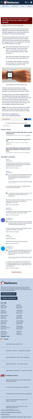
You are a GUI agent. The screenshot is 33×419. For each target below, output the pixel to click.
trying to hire (8, 42)
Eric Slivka (21, 25)
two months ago (22, 96)
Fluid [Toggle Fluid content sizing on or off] (18, 416)
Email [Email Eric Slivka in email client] (17, 307)
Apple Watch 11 (15, 114)
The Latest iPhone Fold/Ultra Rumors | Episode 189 (17, 387)
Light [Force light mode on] (27, 416)
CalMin (7, 235)
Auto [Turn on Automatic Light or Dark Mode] (25, 416)
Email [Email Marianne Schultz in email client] (17, 323)
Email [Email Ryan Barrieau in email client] (17, 328)
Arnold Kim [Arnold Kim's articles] (3, 305)
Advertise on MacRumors (9, 298)
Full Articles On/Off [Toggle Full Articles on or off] (12, 416)
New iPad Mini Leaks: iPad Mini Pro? (14, 344)
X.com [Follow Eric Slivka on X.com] (20, 307)
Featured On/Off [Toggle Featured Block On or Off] (4, 416)
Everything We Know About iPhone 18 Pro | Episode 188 (18, 393)
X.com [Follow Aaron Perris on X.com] (20, 334)
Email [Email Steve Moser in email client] (2, 334)
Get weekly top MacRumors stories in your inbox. (16, 123)
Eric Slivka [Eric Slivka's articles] (18, 305)
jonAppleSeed (9, 218)
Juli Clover (28, 135)
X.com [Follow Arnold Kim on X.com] (5, 307)
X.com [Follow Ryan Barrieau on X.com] (20, 328)
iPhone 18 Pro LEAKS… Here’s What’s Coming (16, 363)
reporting (8, 32)
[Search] (28, 2)
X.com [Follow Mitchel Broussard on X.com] (5, 318)
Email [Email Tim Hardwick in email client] (17, 318)
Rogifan (8, 171)
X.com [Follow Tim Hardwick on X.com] (20, 318)
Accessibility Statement (5, 414)
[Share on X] (25, 119)
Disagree (16, 167)
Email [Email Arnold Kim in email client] (2, 307)
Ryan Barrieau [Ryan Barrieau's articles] (19, 326)
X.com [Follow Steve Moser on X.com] (5, 334)
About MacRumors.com (8, 294)
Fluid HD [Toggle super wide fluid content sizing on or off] (21, 416)
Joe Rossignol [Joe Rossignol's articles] (19, 310)
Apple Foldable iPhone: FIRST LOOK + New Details (17, 357)
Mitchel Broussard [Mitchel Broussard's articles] (4, 315)
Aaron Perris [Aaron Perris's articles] (19, 331)
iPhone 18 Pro (5, 6)
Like (13, 167)
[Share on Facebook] (29, 119)
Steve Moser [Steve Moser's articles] (3, 331)
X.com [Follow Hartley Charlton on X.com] (5, 323)
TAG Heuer (22, 33)
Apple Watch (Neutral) (14, 115)
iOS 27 (22, 6)
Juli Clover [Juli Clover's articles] (3, 310)
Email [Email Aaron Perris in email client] (17, 334)
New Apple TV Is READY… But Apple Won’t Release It (18, 350)
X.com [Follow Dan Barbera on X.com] (5, 328)
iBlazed (8, 159)
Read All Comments (16, 272)
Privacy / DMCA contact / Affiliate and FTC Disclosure (11, 412)
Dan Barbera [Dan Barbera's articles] (3, 326)
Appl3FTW (8, 208)
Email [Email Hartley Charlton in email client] (2, 323)
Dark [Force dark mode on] (30, 416)
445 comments (6, 119)
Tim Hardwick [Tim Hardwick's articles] (19, 315)
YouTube (5, 339)
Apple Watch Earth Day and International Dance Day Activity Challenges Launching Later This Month (18, 149)
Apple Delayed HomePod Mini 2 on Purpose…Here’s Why (19, 370)
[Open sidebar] (31, 2)
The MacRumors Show (11, 375)
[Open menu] (2, 2)
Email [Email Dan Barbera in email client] (2, 328)
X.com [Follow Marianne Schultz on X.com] (20, 323)
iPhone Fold (15, 6)
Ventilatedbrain (9, 246)
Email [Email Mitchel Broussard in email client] (2, 318)
